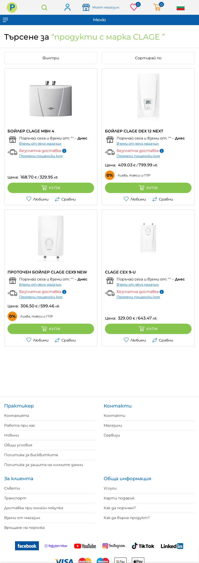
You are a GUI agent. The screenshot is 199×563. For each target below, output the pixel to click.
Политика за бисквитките (31, 455)
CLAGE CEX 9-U (120, 272)
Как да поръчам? (120, 508)
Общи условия (18, 445)
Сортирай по (148, 58)
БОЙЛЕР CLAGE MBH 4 (31, 131)
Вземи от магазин (22, 517)
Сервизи (112, 435)
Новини (11, 435)
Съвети (12, 488)
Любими (37, 199)
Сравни (65, 199)
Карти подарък (119, 498)
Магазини (113, 425)
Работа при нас (19, 425)
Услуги (110, 488)
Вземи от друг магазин (40, 143)
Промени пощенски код (40, 156)
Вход (67, 7)
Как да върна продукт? (127, 517)
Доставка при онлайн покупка (33, 508)
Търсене (44, 7)
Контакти (114, 415)
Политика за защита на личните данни (43, 464)
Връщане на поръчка (24, 527)
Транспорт (15, 498)
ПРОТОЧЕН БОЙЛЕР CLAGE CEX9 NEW (47, 272)
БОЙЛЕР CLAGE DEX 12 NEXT (134, 131)
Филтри (50, 58)
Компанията (16, 415)
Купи (50, 188)
